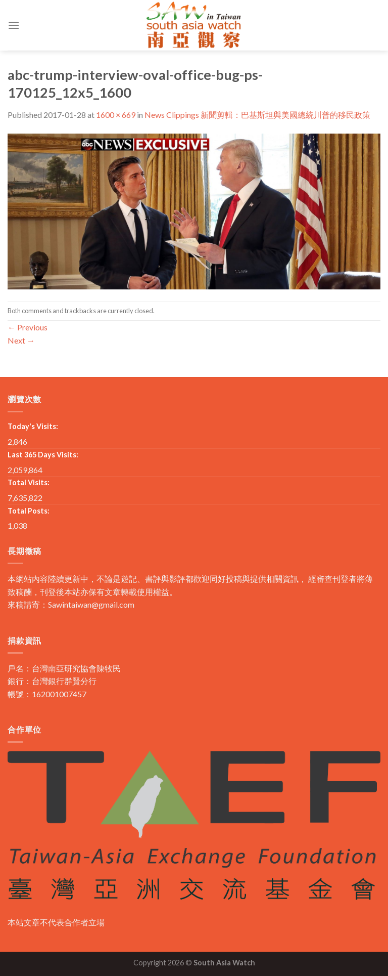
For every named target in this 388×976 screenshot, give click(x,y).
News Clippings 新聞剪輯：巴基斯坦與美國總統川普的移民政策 (257, 114)
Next (21, 340)
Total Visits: (29, 482)
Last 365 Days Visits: (43, 454)
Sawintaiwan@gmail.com (91, 604)
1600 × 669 (115, 114)
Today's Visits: (33, 426)
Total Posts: (29, 510)
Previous (27, 327)
